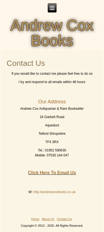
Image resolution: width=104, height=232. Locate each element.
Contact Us (64, 219)
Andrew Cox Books (52, 33)
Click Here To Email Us (52, 172)
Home (35, 219)
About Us (48, 219)
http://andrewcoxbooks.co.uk (54, 192)
